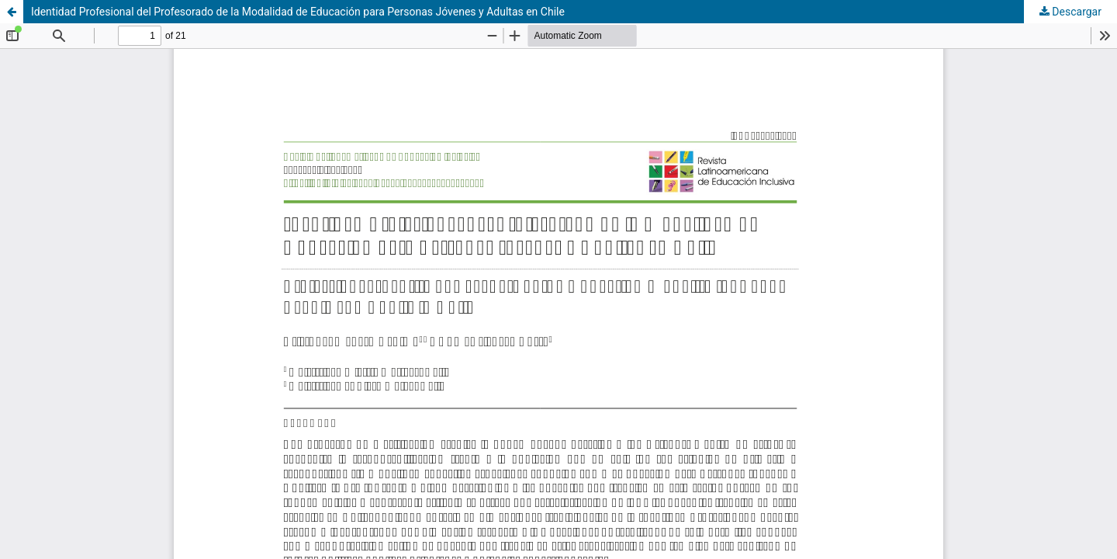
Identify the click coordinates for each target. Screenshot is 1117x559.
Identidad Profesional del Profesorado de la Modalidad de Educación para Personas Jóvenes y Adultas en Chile (298, 11)
